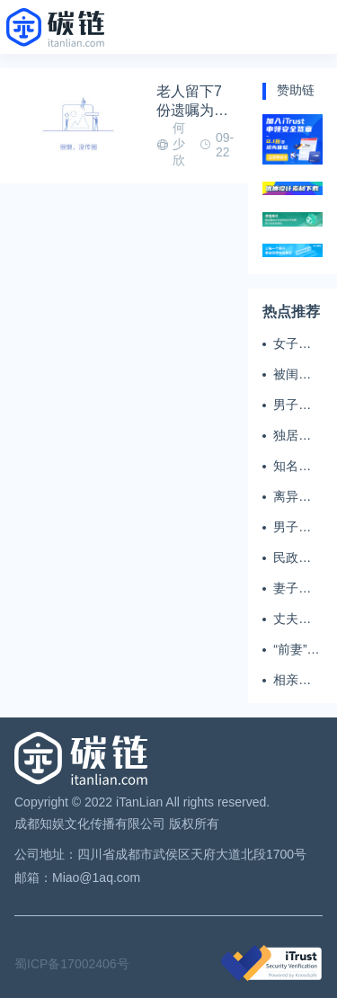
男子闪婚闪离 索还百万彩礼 (292, 528)
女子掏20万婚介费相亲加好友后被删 (293, 344)
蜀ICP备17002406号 (71, 964)
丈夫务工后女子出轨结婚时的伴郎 (292, 619)
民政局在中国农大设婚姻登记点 (292, 558)
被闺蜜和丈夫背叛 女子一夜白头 (294, 375)
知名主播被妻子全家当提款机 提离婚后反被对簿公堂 (294, 467)
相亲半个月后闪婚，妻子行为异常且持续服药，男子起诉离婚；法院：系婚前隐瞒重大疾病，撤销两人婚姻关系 (292, 681)
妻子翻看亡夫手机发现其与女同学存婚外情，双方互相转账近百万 (292, 589)
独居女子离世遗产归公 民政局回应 (294, 436)
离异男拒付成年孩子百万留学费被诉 (292, 497)
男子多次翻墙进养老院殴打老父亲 (292, 405)
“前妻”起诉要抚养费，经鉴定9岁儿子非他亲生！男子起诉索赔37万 (296, 650)
